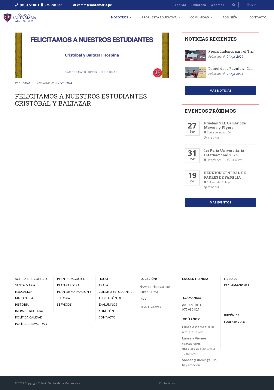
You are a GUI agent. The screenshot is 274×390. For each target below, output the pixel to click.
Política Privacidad (31, 324)
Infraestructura (29, 311)
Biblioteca (198, 5)
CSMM (25, 83)
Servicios (64, 304)
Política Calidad (28, 317)
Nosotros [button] (119, 17)
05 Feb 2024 (63, 83)
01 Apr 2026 (234, 56)
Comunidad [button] (199, 17)
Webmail (217, 5)
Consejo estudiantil (115, 292)
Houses (104, 279)
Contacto (258, 17)
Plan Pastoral (69, 285)
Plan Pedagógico (71, 279)
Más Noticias (220, 90)
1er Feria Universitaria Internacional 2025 (224, 152)
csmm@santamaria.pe (94, 5)
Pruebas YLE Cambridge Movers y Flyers (225, 125)
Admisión (230, 17)
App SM (180, 5)
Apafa (103, 285)
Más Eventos (220, 202)
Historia (22, 304)
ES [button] (251, 5)
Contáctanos (167, 383)
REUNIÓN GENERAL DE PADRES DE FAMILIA (225, 174)
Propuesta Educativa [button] (159, 17)
